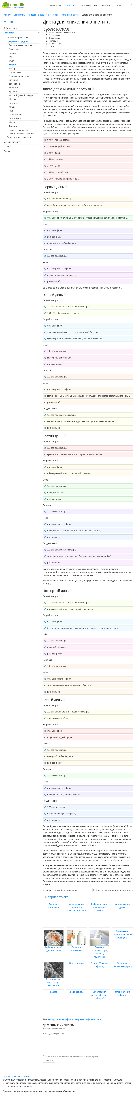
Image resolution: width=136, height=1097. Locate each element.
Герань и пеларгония (19, 76)
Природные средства (18, 41)
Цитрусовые (15, 72)
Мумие (12, 107)
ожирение (79, 1019)
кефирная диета (93, 1019)
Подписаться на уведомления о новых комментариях (71, 1059)
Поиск (26, 1076)
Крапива (13, 91)
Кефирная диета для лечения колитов (112, 890)
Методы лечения (89, 5)
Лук (10, 57)
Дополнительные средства (20, 137)
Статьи (118, 5)
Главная (7, 1076)
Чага (11, 111)
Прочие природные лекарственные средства (21, 131)
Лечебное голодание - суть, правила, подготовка (99, 947)
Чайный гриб (15, 115)
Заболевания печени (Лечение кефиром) (99, 995)
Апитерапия (15, 118)
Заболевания (55, 5)
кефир (51, 1019)
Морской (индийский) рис (21, 95)
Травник (13, 126)
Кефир (12, 64)
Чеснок (12, 53)
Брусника (13, 80)
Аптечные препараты (17, 38)
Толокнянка (14, 84)
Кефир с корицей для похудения (61, 890)
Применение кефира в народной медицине (122, 934)
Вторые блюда (76, 963)
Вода (11, 61)
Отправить (49, 1063)
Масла (12, 122)
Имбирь (13, 68)
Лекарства (71, 5)
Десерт (53, 992)
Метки (17, 1076)
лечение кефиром (64, 1019)
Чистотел (13, 103)
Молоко (12, 99)
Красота (106, 5)
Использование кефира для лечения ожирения (76, 907)
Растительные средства (21, 45)
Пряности (13, 49)
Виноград (13, 88)
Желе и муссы (76, 992)
